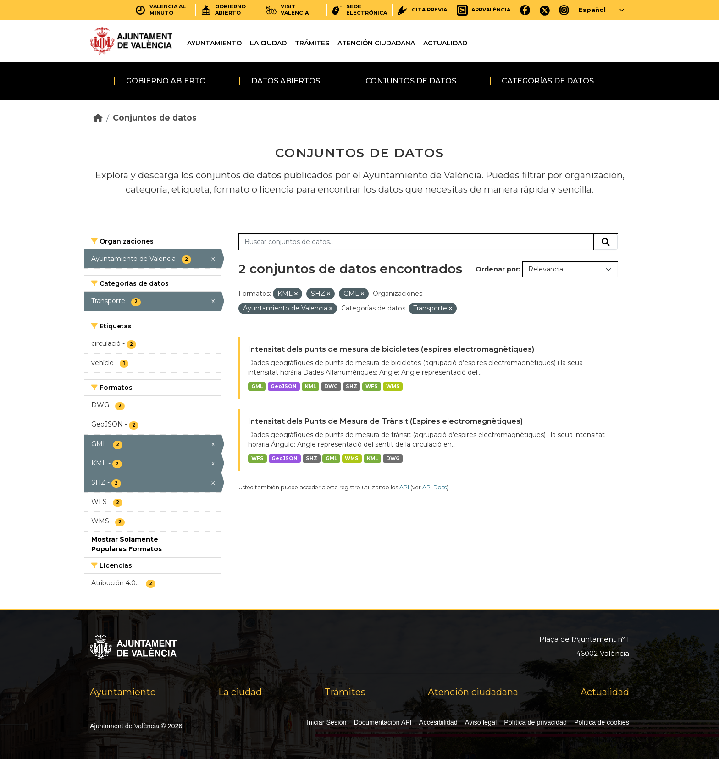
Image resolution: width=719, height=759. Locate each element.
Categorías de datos (548, 81)
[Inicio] (98, 117)
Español (592, 9)
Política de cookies (601, 722)
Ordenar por (497, 269)
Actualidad (445, 43)
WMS (393, 386)
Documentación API (382, 722)
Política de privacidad (535, 722)
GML (257, 386)
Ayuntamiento (214, 43)
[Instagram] (564, 10)
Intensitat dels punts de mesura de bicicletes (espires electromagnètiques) (391, 349)
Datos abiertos (285, 81)
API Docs (434, 487)
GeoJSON (284, 386)
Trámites (312, 43)
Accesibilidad (438, 722)
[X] (544, 10)
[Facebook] (525, 10)
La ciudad (268, 43)
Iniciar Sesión (326, 722)
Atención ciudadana (376, 43)
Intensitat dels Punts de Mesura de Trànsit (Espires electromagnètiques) (385, 421)
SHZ (351, 386)
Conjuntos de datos (410, 81)
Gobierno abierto (166, 81)
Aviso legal (481, 722)
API (404, 487)
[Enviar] (606, 242)
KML (310, 386)
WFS (371, 386)
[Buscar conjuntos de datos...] (416, 242)
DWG (331, 386)
